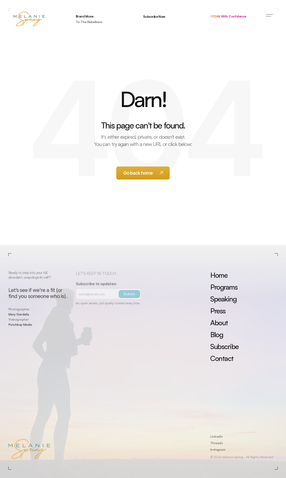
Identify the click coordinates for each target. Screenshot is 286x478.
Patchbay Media (20, 324)
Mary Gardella (18, 314)
